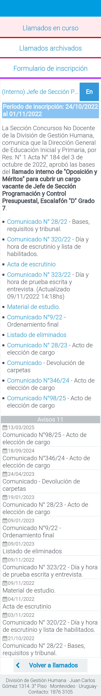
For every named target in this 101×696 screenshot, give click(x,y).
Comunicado (24, 362)
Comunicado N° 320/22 (39, 239)
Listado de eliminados (36, 334)
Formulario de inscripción (50, 68)
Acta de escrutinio (31, 264)
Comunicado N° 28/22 (37, 221)
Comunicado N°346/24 (38, 380)
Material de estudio (33, 306)
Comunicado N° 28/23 (37, 345)
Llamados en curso (50, 28)
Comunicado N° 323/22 (39, 274)
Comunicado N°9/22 (34, 317)
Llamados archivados (50, 48)
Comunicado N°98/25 (36, 398)
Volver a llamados (46, 665)
